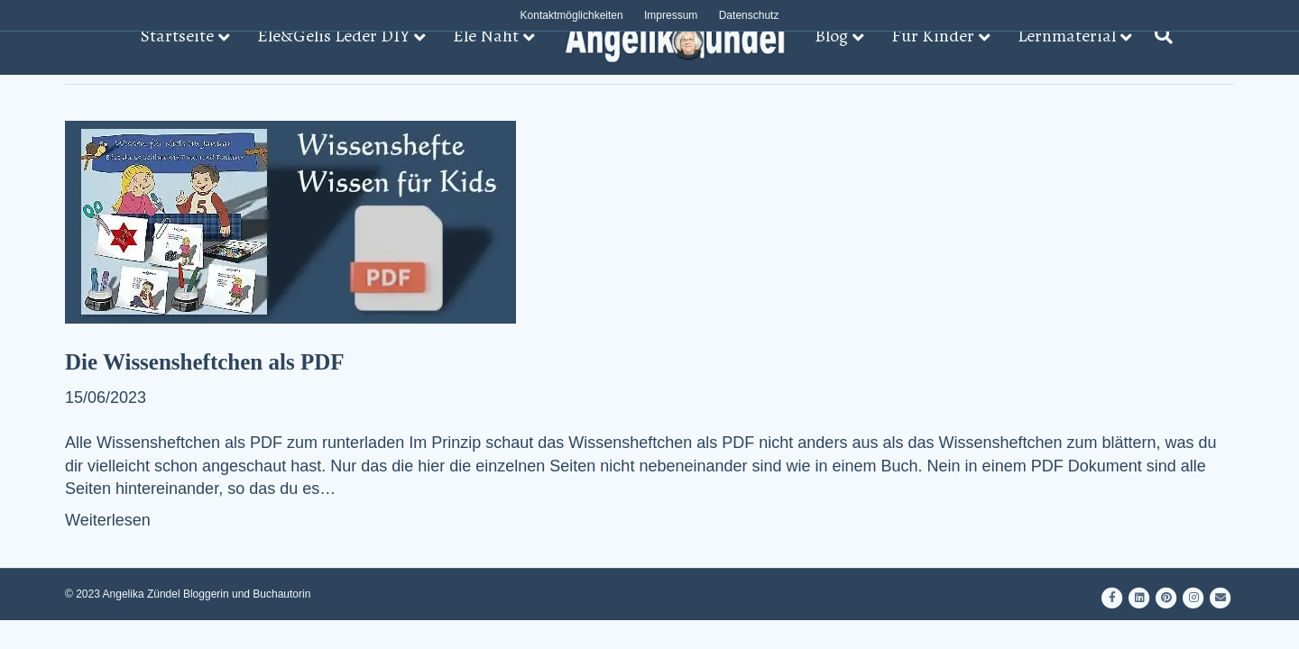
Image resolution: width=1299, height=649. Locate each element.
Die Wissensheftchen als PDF (205, 362)
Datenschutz (749, 15)
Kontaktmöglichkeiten (572, 15)
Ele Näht (486, 35)
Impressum (670, 15)
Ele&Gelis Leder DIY (333, 35)
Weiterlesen (108, 520)
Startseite (177, 35)
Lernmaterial (1067, 35)
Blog (831, 35)
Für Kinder (932, 35)
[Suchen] (1159, 35)
